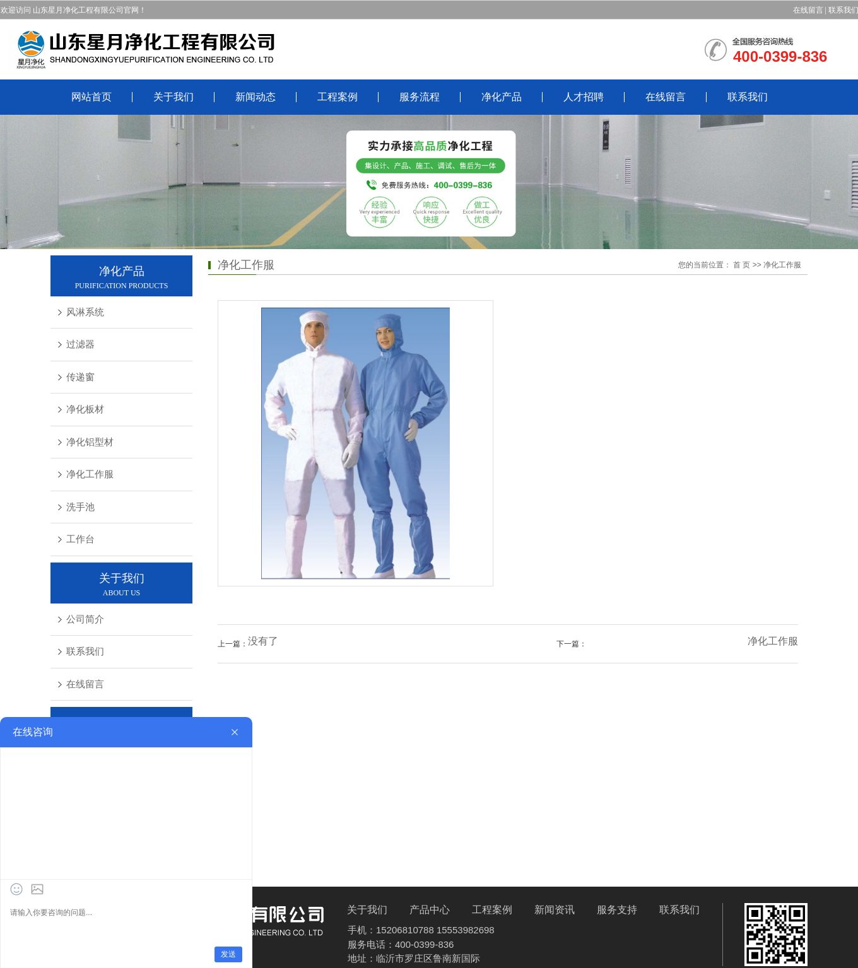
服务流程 (419, 96)
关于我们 (173, 96)
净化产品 (501, 96)
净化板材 (85, 409)
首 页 (741, 264)
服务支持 (617, 909)
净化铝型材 (90, 442)
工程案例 (337, 96)
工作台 (80, 539)
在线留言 (808, 10)
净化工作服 (90, 474)
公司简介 (85, 619)
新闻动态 (255, 96)
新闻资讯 (554, 909)
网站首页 (91, 96)
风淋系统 (85, 312)
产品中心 (429, 909)
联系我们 (747, 96)
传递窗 (80, 377)
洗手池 (80, 507)
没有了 (263, 641)
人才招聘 (583, 96)
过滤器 (80, 344)
